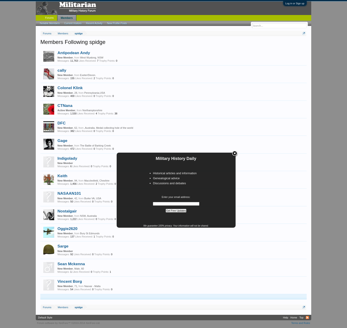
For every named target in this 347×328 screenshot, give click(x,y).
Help (285, 317)
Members (67, 18)
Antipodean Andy (73, 52)
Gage (62, 140)
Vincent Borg (69, 281)
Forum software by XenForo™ (68, 323)
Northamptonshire (92, 110)
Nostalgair (67, 211)
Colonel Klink (70, 88)
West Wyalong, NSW (91, 57)
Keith (62, 176)
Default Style (45, 317)
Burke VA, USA (92, 198)
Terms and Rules (300, 323)
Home (293, 317)
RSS (307, 317)
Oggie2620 (67, 228)
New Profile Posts (117, 23)
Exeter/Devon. (88, 75)
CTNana (64, 105)
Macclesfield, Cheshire (97, 180)
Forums (49, 17)
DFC (61, 123)
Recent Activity (94, 23)
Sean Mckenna (71, 264)
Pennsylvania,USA (94, 92)
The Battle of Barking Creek (95, 145)
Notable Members (50, 23)
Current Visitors (73, 23)
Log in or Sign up (294, 3)
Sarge (62, 246)
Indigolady (67, 158)
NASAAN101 (69, 193)
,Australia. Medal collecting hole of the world (108, 127)
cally (61, 70)
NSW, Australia (88, 215)
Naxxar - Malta (92, 286)
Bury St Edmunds (90, 233)
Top (301, 317)
